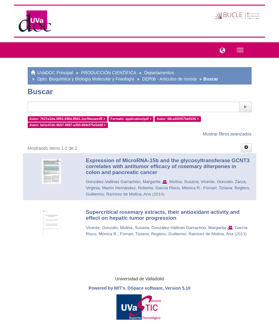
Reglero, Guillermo (168, 234)
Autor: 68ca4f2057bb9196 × (178, 119)
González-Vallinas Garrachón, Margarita (123, 181)
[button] (221, 49)
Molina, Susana (183, 181)
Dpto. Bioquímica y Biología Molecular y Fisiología (85, 78)
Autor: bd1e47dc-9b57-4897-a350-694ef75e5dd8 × (68, 125)
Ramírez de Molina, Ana (128, 194)
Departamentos (159, 72)
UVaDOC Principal (55, 72)
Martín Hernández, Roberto (127, 188)
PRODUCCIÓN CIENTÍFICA (108, 72)
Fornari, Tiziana (217, 188)
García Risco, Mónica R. (178, 188)
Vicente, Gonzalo (217, 181)
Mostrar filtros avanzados (227, 133)
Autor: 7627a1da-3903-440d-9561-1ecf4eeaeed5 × (67, 119)
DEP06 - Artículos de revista (169, 78)
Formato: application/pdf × (130, 119)
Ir (245, 106)
